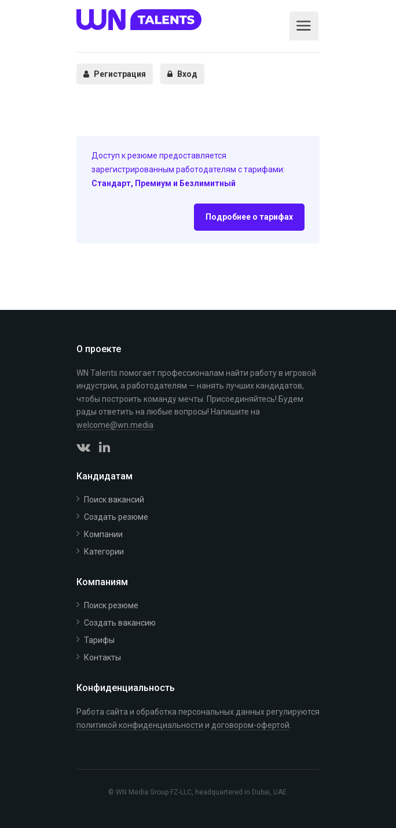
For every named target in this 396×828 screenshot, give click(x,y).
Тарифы (99, 640)
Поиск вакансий (114, 499)
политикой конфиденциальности (139, 725)
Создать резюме (116, 517)
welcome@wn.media (114, 425)
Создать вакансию (120, 622)
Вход (182, 74)
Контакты (102, 657)
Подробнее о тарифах (249, 216)
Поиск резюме (111, 605)
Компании (103, 534)
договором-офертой (250, 725)
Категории (104, 551)
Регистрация (114, 74)
